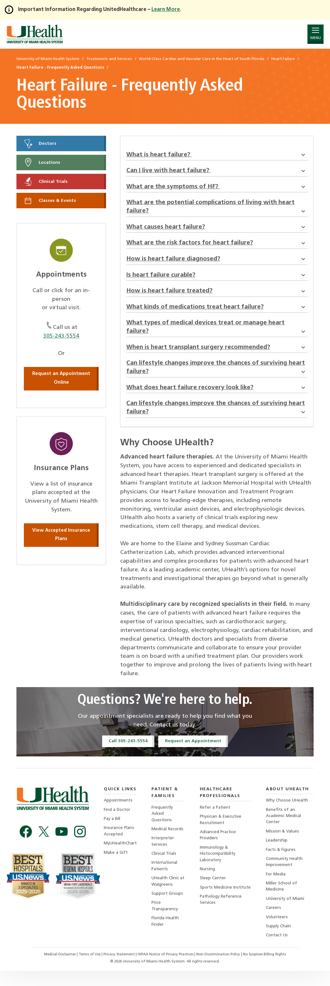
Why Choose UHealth (289, 812)
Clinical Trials (46, 182)
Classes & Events (50, 202)
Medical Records (169, 841)
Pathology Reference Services (222, 920)
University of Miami (287, 913)
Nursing (208, 882)
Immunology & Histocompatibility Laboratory (219, 866)
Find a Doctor (117, 821)
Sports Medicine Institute (216, 904)
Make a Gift (116, 865)
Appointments (119, 812)
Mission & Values (284, 843)
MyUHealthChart (121, 856)
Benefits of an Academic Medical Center (285, 827)
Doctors (40, 143)
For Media (277, 887)
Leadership (278, 853)
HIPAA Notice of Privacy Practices (165, 970)
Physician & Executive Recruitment (222, 831)
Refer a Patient (216, 818)
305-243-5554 (61, 337)
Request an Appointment (194, 751)
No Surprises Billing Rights (270, 970)
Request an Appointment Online (61, 380)
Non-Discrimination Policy (221, 970)
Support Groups (169, 907)
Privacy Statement (117, 970)
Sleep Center (213, 892)
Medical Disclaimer (54, 970)
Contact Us (278, 950)
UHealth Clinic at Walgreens (167, 895)
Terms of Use (86, 970)
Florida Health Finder (167, 936)
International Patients (166, 878)
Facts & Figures (282, 862)
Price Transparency (166, 920)
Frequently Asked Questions (164, 824)
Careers (274, 922)
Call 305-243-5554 (126, 751)
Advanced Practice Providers (219, 847)
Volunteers (278, 932)
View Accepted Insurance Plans (61, 536)
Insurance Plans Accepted (119, 843)
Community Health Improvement (286, 875)
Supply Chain (280, 941)
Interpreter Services (164, 853)
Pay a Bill (112, 830)
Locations (43, 163)
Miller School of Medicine (283, 900)
